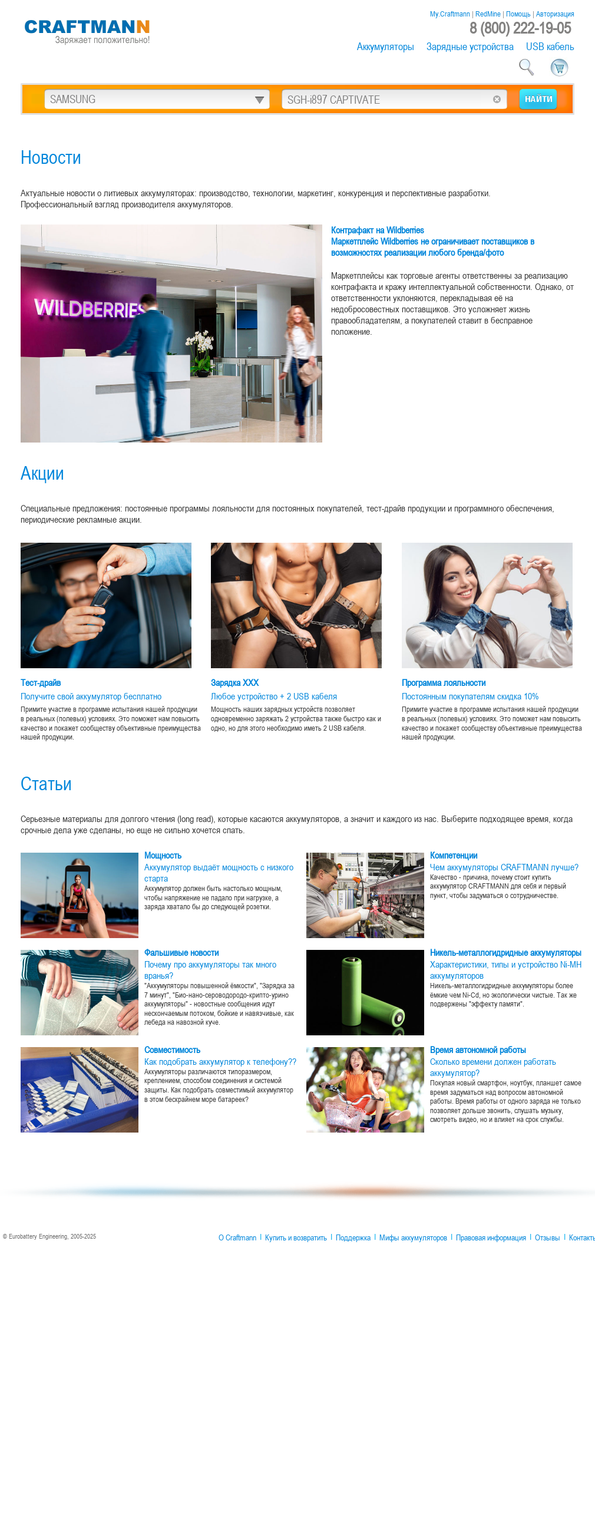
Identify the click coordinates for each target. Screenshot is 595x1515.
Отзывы (547, 1237)
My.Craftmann (450, 13)
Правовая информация (491, 1237)
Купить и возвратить (296, 1237)
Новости (51, 156)
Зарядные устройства (470, 46)
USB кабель (550, 46)
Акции (42, 472)
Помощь (518, 13)
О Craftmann (237, 1237)
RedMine (488, 13)
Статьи (46, 783)
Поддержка (353, 1237)
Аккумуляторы (385, 46)
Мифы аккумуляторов (413, 1237)
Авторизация (555, 13)
